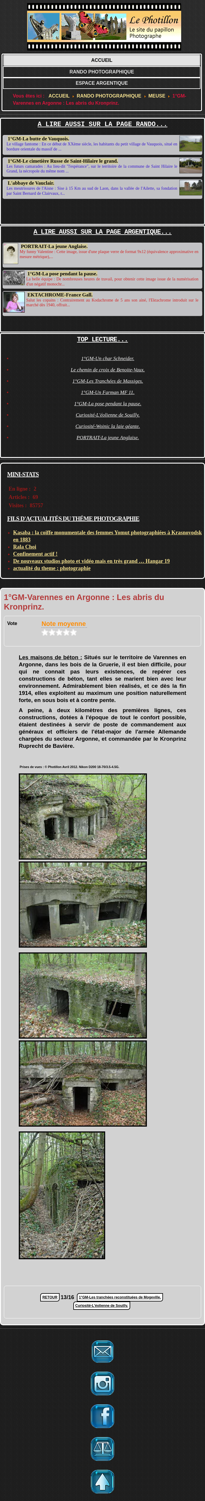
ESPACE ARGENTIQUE (102, 83)
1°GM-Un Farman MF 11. (107, 392)
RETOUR (49, 1297)
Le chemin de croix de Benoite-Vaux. (108, 370)
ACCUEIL (101, 60)
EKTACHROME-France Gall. (60, 293)
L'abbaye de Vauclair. (31, 182)
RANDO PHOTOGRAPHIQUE (101, 71)
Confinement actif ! (35, 554)
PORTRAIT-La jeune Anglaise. (54, 246)
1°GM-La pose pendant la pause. (62, 272)
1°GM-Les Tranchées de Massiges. (107, 381)
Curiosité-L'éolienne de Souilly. (108, 415)
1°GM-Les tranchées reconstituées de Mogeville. (120, 1297)
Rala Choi (24, 547)
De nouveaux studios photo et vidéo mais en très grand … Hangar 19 (91, 561)
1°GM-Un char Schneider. (107, 358)
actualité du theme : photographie (52, 568)
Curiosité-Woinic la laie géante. (107, 426)
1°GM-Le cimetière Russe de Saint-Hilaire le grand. (63, 161)
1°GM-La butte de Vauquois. (38, 139)
